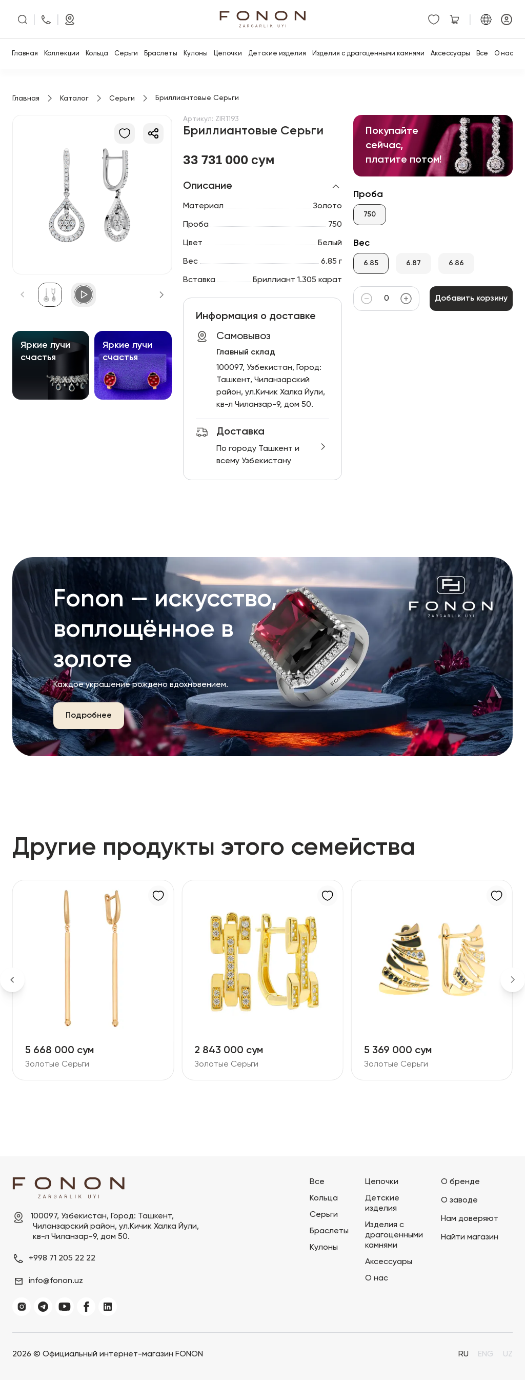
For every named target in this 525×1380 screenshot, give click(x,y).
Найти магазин (469, 1237)
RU (463, 1354)
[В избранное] (124, 133)
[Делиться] (153, 133)
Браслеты (160, 53)
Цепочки (228, 53)
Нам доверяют (469, 1219)
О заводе (459, 1200)
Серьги (126, 53)
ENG (486, 1354)
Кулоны (196, 53)
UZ (508, 1354)
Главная (25, 53)
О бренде (460, 1182)
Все (482, 53)
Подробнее (88, 715)
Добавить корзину (471, 298)
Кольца (97, 53)
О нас (503, 53)
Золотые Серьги (57, 1064)
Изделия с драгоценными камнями (368, 53)
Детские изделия (277, 53)
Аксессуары (450, 53)
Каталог (74, 98)
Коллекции (61, 53)
